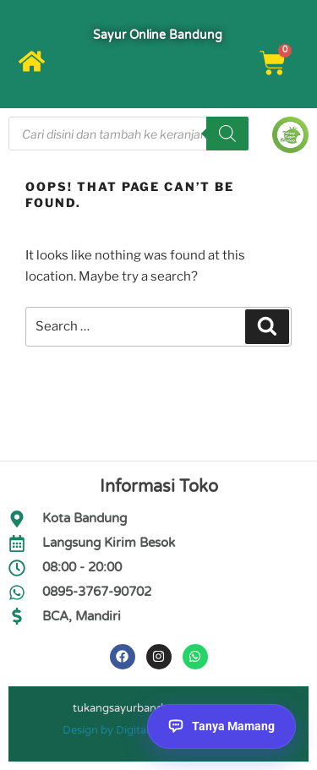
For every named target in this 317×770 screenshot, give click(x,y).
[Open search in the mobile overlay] (128, 133)
